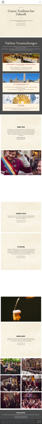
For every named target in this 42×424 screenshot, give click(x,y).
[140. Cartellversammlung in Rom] (21, 78)
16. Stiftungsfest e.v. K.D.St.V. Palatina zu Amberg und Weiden (21, 64)
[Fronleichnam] (21, 99)
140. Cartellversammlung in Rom (21, 84)
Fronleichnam (21, 105)
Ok (39, 421)
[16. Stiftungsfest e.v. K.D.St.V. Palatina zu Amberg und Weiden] (21, 58)
